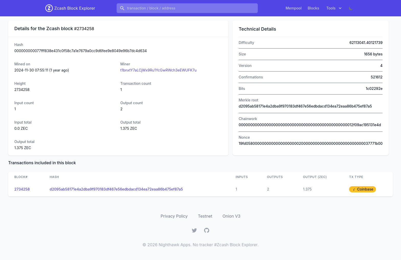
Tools (334, 8)
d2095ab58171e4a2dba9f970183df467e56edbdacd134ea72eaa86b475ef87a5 (116, 189)
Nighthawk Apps (174, 244)
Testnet (205, 216)
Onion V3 (231, 216)
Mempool (294, 8)
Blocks (313, 8)
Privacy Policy (174, 216)
